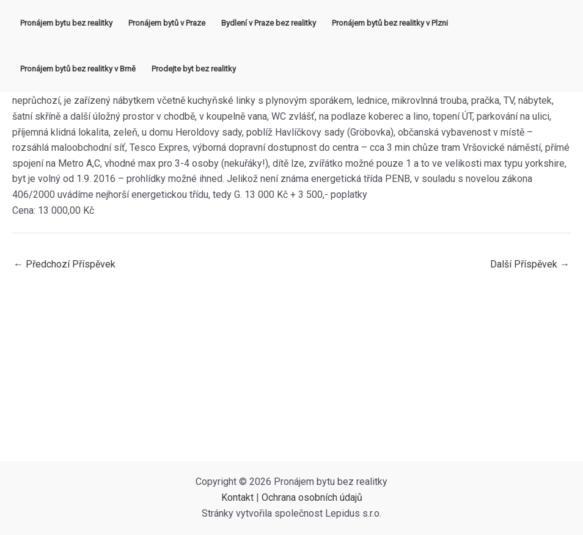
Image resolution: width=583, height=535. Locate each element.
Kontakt (237, 497)
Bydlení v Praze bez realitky (268, 22)
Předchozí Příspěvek (64, 264)
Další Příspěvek (530, 264)
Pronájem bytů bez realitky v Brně (78, 68)
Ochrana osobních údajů (312, 497)
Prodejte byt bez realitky (194, 68)
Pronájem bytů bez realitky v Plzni (390, 22)
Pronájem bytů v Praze (166, 22)
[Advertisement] (291, 369)
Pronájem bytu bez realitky (66, 22)
